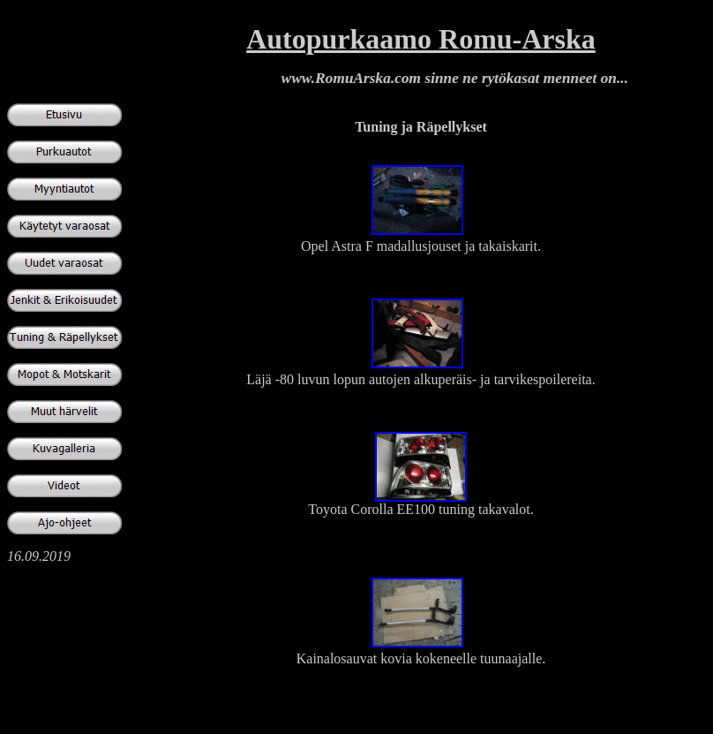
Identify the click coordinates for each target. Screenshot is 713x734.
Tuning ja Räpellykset (421, 126)
